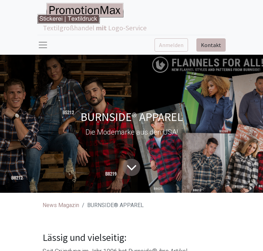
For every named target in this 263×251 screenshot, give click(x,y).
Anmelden (171, 44)
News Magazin (61, 205)
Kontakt (211, 44)
